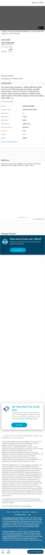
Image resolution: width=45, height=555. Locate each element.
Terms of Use (25, 512)
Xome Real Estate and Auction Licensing (12, 518)
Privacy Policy (16, 512)
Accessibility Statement (20, 514)
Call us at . (28, 419)
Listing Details (22, 83)
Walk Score (22, 160)
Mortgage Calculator (22, 234)
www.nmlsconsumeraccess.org (15, 535)
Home (8, 512)
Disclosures (34, 512)
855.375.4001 (39, 2)
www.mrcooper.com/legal (9, 536)
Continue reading (8, 101)
